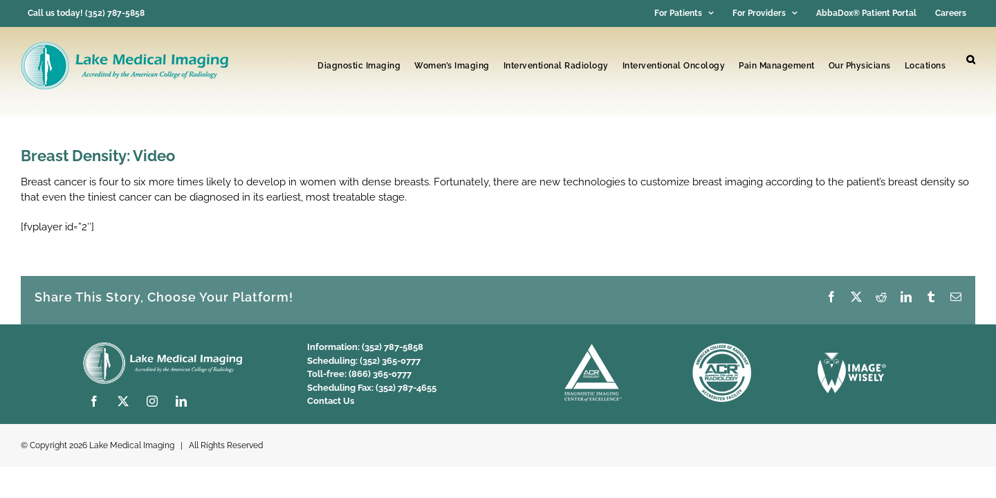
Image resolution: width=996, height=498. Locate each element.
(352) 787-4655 (406, 387)
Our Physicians (860, 66)
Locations (925, 66)
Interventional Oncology (674, 66)
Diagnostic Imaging (358, 66)
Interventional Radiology (556, 66)
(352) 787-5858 (392, 347)
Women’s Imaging (452, 66)
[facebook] (94, 401)
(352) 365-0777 (390, 361)
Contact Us (330, 401)
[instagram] (152, 401)
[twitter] (123, 401)
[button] (970, 60)
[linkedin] (181, 401)
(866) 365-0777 (380, 374)
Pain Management (777, 66)
